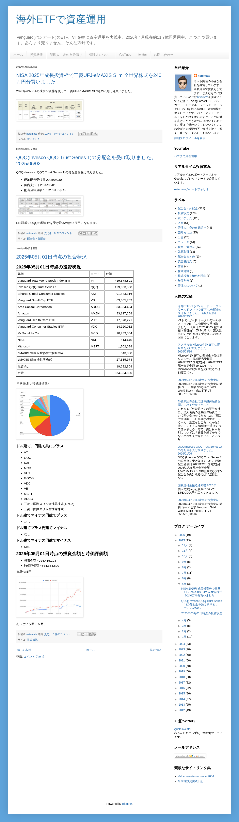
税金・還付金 (186, 247)
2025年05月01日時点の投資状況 (51, 257)
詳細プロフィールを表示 (189, 138)
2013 (182, 704)
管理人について (100, 54)
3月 (184, 625)
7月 (184, 572)
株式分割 (183, 271)
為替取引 (183, 251)
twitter (142, 54)
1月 (184, 636)
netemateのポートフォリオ (191, 189)
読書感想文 (185, 261)
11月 (185, 550)
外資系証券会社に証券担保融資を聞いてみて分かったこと (199, 403)
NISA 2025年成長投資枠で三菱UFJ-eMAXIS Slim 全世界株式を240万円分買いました (201, 592)
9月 (184, 561)
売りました (185, 232)
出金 (181, 237)
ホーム (18, 54)
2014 (182, 699)
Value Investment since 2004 (196, 776)
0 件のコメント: (64, 133)
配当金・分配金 (36, 238)
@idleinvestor (182, 729)
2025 (182, 540)
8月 (184, 567)
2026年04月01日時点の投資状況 (198, 500)
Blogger (127, 803)
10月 (185, 556)
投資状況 (36, 54)
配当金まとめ (186, 256)
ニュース (183, 242)
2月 (184, 631)
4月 (184, 620)
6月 (184, 578)
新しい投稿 (24, 650)
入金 (181, 223)
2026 (182, 535)
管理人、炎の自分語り (66, 54)
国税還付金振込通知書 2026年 (197, 485)
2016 (182, 688)
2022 (182, 654)
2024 (182, 643)
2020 (182, 666)
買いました (33, 139)
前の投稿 (155, 650)
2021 (182, 660)
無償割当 (183, 280)
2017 (182, 682)
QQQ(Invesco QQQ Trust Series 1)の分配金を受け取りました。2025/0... (201, 604)
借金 (181, 266)
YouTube (125, 54)
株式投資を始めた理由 (192, 275)
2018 (182, 677)
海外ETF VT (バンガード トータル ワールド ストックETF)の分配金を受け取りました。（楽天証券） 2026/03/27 (200, 311)
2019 (182, 671)
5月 (184, 584)
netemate (204, 75)
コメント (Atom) (33, 656)
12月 (185, 545)
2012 (182, 710)
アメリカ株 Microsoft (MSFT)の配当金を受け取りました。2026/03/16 (199, 348)
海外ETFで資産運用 (61, 19)
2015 (182, 693)
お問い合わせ (163, 54)
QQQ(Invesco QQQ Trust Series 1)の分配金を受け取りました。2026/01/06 (200, 450)
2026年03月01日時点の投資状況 (198, 379)
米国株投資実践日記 (190, 781)
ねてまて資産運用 (185, 156)
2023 (182, 649)
